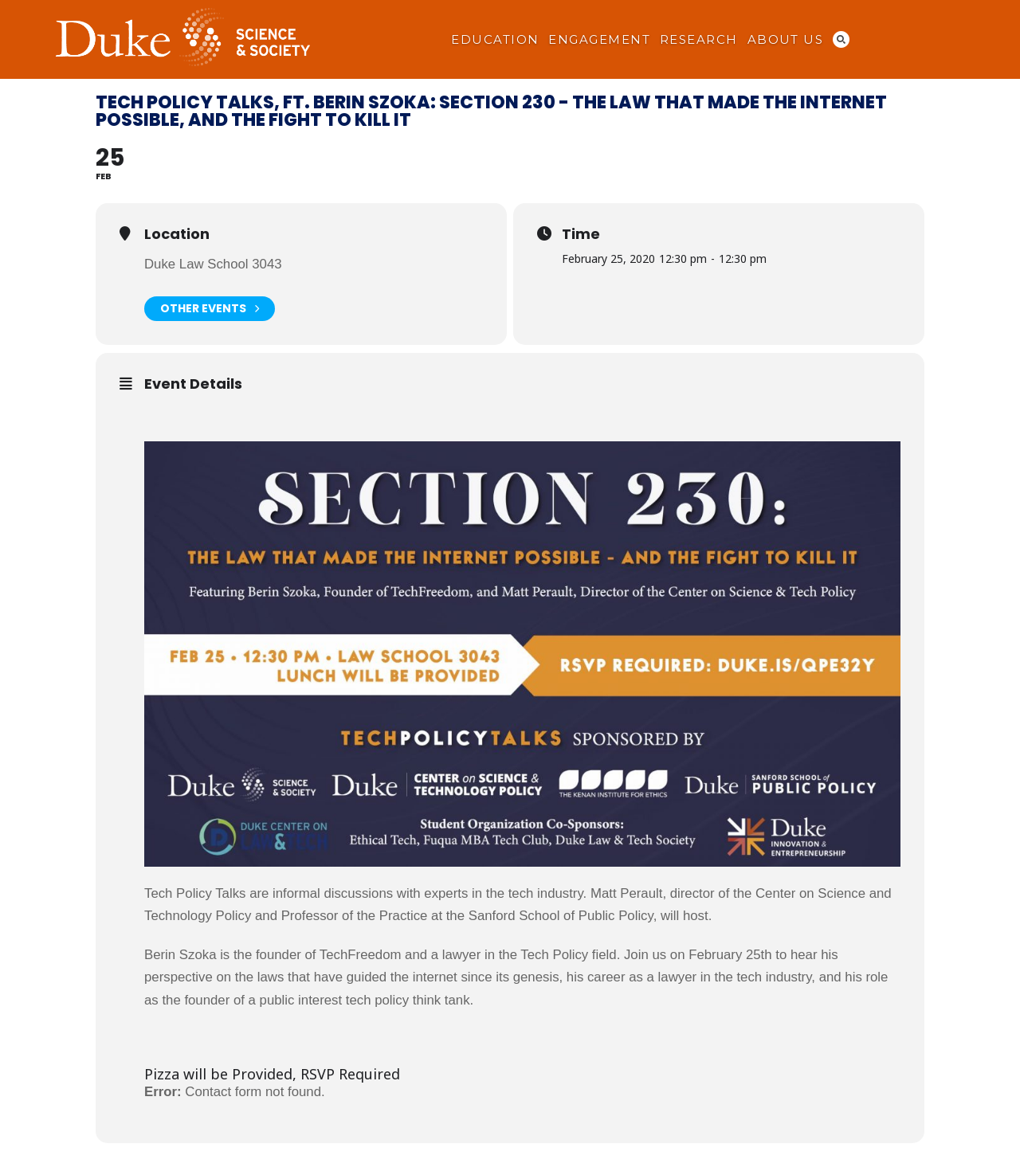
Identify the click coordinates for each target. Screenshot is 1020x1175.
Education (495, 40)
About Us (785, 40)
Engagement (599, 40)
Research (699, 40)
